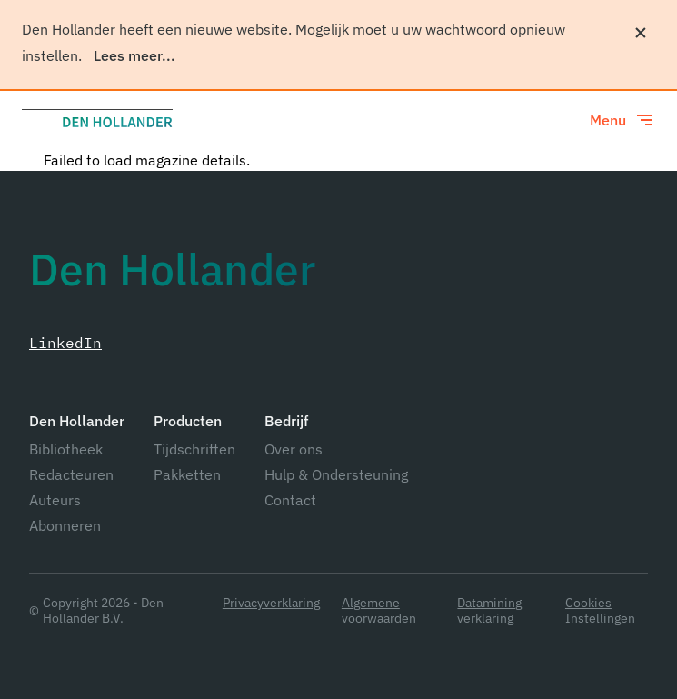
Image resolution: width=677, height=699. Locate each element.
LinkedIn (65, 343)
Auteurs (55, 500)
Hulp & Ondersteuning (336, 474)
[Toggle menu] (622, 120)
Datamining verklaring (489, 610)
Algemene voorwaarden (379, 610)
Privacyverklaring (271, 603)
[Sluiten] (640, 32)
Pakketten (187, 474)
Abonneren (65, 525)
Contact (290, 500)
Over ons (293, 449)
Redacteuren (71, 474)
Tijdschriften (194, 449)
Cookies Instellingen (600, 610)
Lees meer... (134, 55)
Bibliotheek (66, 449)
